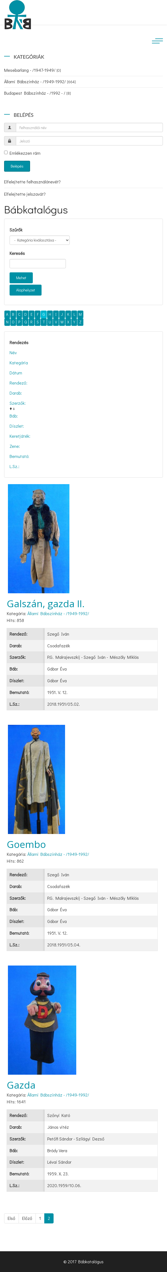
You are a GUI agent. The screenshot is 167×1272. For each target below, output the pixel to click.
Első (11, 1218)
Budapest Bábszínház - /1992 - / (37, 93)
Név (13, 352)
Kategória (19, 362)
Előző (27, 1218)
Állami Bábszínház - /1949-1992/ (40, 81)
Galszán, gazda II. (46, 603)
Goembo (26, 844)
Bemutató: (19, 456)
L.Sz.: (14, 466)
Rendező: (18, 383)
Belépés (17, 166)
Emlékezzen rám (22, 153)
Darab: (16, 393)
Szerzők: (18, 403)
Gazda (21, 1085)
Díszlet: (17, 426)
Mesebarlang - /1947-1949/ (32, 70)
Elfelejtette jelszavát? (25, 194)
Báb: (14, 416)
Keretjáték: (20, 436)
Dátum (16, 373)
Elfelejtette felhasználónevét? (32, 181)
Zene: (15, 446)
